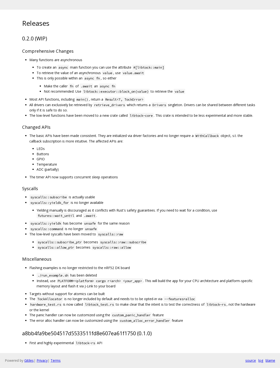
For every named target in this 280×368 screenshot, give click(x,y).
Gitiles (29, 360)
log (260, 360)
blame (270, 360)
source (250, 360)
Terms (56, 360)
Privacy (42, 360)
